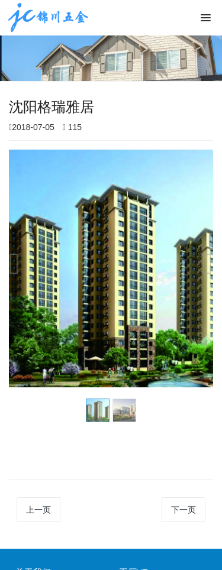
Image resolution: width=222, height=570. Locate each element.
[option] (111, 269)
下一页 (183, 509)
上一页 (38, 509)
